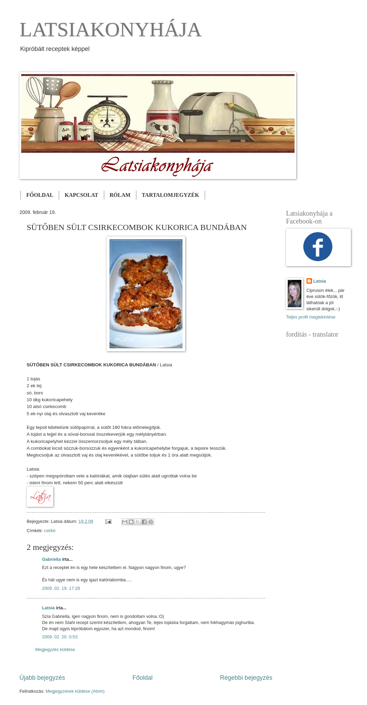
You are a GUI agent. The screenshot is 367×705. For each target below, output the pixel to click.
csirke (50, 530)
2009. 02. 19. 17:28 (61, 588)
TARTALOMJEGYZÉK (170, 195)
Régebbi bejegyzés (246, 677)
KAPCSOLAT (81, 195)
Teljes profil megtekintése (311, 317)
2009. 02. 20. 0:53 (60, 636)
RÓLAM (120, 195)
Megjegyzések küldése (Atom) (75, 691)
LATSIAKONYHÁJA (110, 29)
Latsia (48, 607)
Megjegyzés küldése (55, 649)
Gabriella (51, 559)
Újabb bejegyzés (42, 677)
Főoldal (142, 677)
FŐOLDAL (39, 195)
